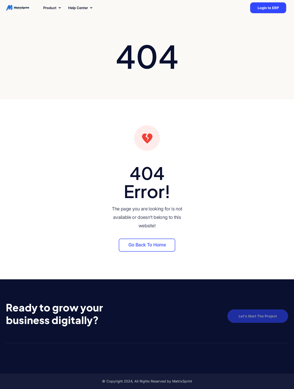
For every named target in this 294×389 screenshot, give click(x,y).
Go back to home (147, 244)
